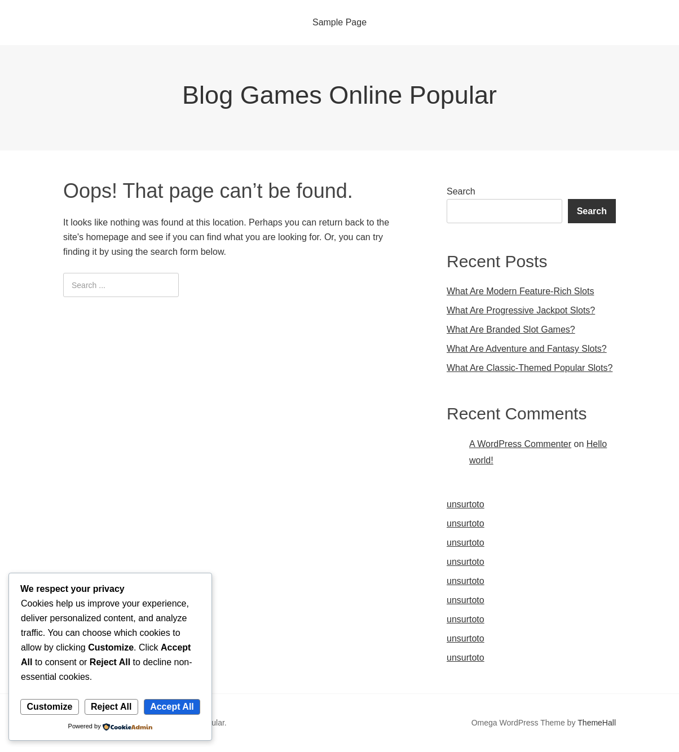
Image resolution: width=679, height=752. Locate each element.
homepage (107, 237)
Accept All (172, 706)
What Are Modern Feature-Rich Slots (520, 291)
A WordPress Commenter (520, 444)
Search (461, 191)
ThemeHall (596, 722)
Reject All (111, 706)
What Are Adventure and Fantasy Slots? (527, 348)
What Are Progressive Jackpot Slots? (521, 310)
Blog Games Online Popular (339, 95)
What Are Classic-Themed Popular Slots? (529, 368)
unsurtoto (465, 504)
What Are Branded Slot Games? (511, 329)
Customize (49, 706)
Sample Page (339, 22)
